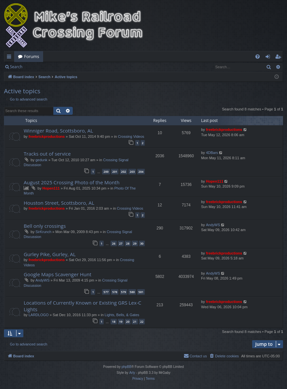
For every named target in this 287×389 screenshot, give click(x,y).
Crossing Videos (131, 136)
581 (141, 292)
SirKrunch (43, 232)
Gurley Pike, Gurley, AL (50, 254)
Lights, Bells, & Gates (122, 315)
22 (142, 321)
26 (113, 243)
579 (123, 292)
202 (123, 171)
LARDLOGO (39, 315)
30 (142, 243)
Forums (31, 56)
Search (16, 67)
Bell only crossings (45, 226)
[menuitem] (257, 56)
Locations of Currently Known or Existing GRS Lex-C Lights (82, 305)
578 (114, 292)
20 (127, 321)
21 (134, 321)
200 (105, 171)
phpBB (126, 367)
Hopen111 (51, 188)
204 (141, 171)
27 (120, 243)
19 (120, 321)
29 (134, 243)
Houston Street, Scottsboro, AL (59, 202)
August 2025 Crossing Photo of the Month (71, 182)
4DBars (212, 153)
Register (58, 67)
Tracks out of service (47, 153)
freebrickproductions (47, 136)
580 (132, 292)
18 (113, 321)
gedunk (41, 160)
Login (37, 67)
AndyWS (213, 225)
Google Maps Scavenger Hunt (57, 274)
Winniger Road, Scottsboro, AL (58, 130)
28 (127, 243)
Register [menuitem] (279, 57)
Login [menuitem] (269, 57)
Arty (132, 372)
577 (105, 292)
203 (132, 171)
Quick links (10, 57)
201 (114, 171)
